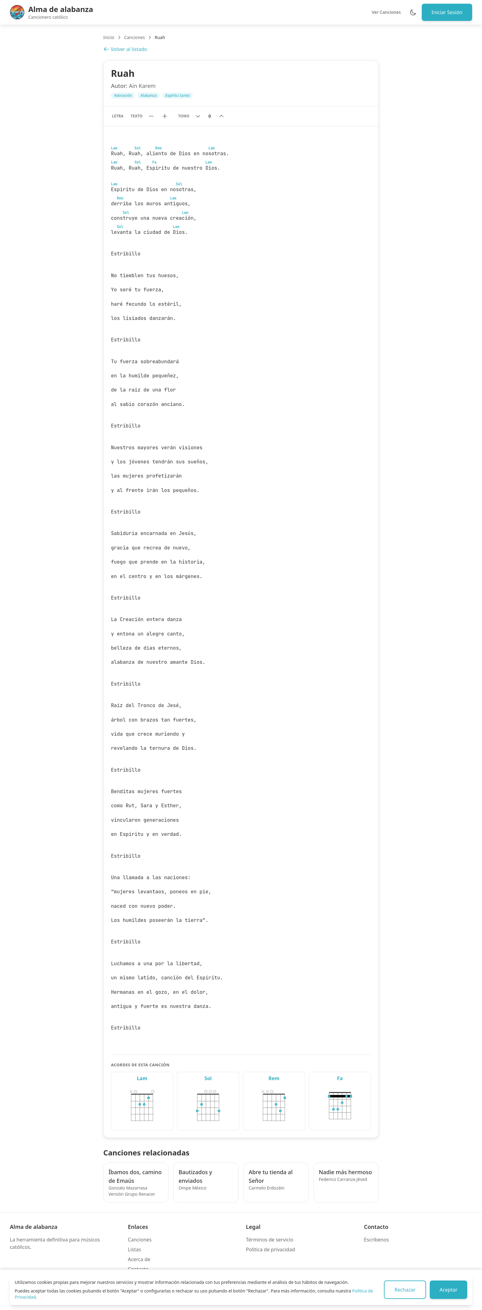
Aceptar (448, 1289)
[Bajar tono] (198, 116)
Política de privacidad (270, 1249)
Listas (134, 1249)
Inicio (108, 37)
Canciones (134, 37)
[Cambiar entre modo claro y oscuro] (413, 12)
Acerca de (139, 1259)
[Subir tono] (221, 116)
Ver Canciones (386, 12)
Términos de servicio (269, 1239)
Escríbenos (376, 1239)
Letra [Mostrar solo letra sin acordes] (117, 116)
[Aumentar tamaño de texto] (165, 116)
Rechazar (405, 1289)
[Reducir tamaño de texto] (151, 116)
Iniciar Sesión (447, 12)
